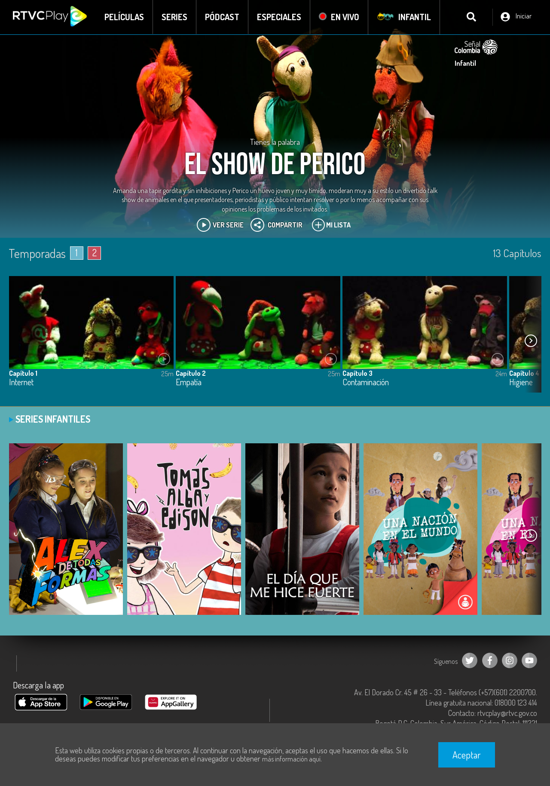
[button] (530, 341)
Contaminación (365, 382)
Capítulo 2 (191, 373)
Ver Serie (220, 225)
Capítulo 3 (357, 373)
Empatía (189, 382)
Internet (21, 382)
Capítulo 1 (23, 373)
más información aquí (291, 759)
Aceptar (466, 755)
